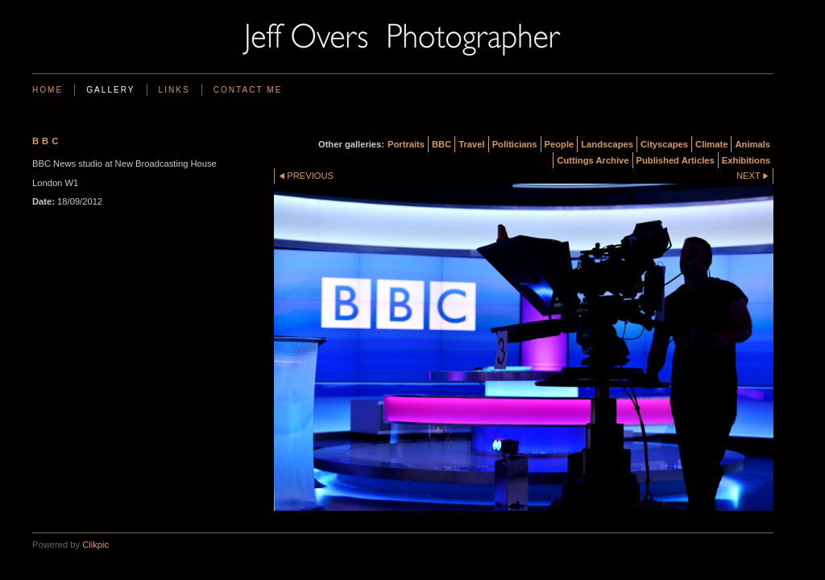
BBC (441, 144)
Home (47, 89)
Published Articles (675, 160)
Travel (471, 144)
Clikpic (95, 544)
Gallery (110, 89)
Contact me (248, 89)
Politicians (514, 144)
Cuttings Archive (592, 160)
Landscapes (607, 144)
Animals (752, 144)
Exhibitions (746, 160)
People (559, 144)
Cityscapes (664, 144)
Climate (711, 144)
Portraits (406, 144)
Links (174, 89)
